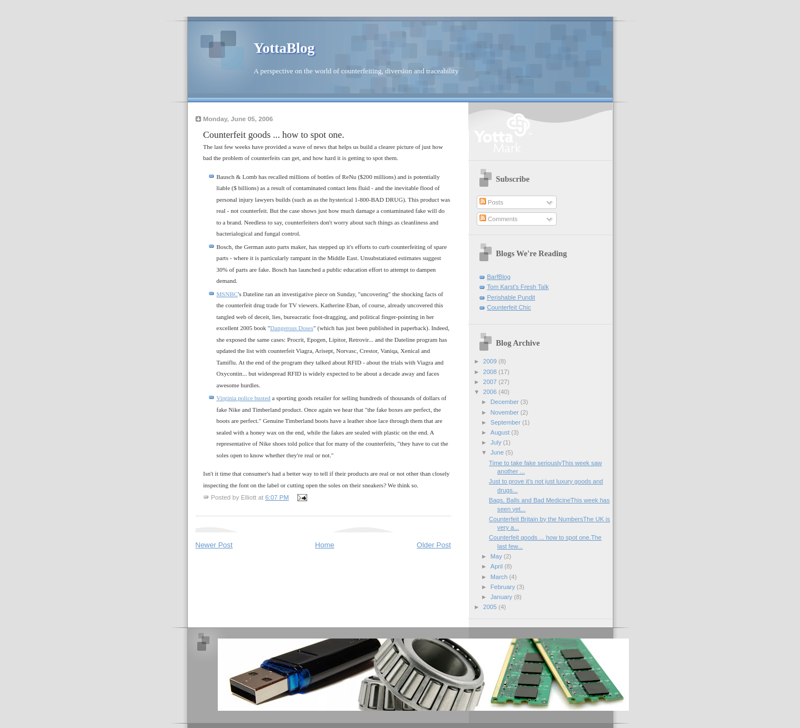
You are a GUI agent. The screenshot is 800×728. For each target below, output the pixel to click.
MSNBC (227, 294)
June (498, 452)
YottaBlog (284, 48)
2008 (491, 371)
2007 (491, 381)
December (506, 401)
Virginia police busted (244, 398)
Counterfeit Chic (509, 307)
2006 (491, 391)
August (501, 432)
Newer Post (214, 545)
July (497, 442)
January (502, 597)
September (506, 422)
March (500, 577)
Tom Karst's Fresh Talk (518, 286)
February (504, 587)
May (497, 556)
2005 (491, 607)
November (506, 412)
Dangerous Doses (291, 328)
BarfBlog (499, 276)
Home (324, 545)
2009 (491, 361)
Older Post (434, 545)
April (497, 566)
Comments (498, 219)
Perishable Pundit (511, 297)
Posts (491, 202)
